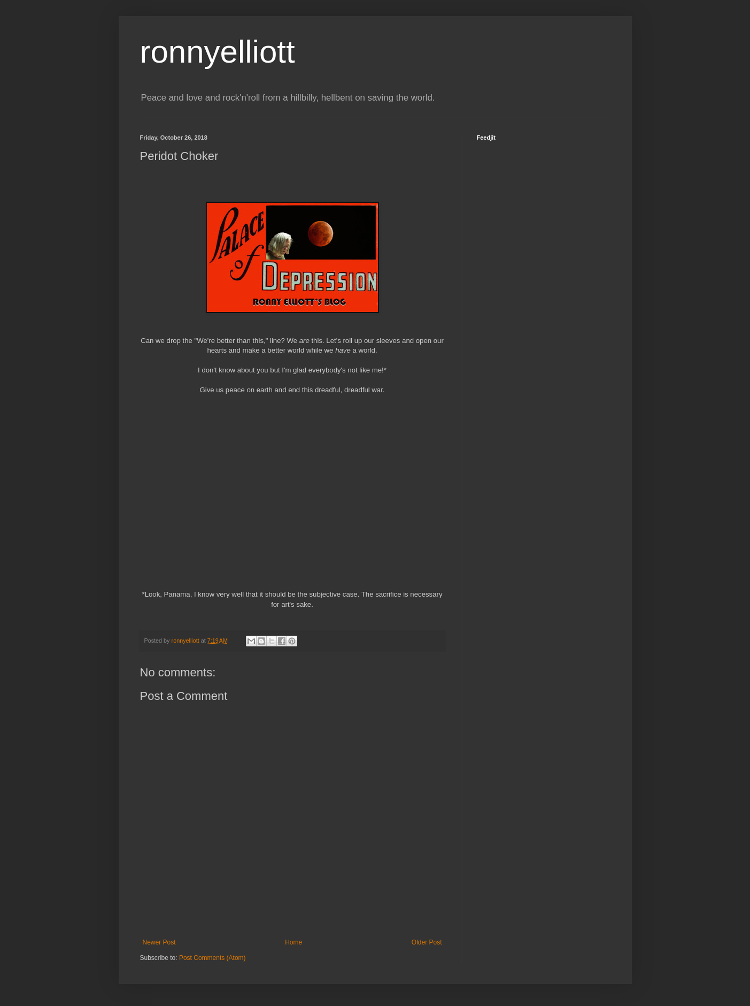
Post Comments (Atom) (212, 958)
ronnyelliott (217, 52)
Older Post (427, 942)
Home (293, 942)
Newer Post (159, 942)
